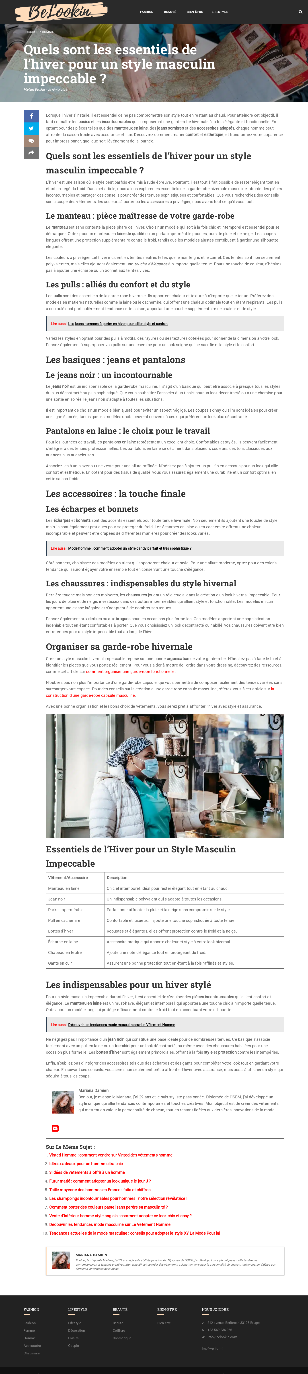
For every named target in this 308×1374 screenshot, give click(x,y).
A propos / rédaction (268, 1366)
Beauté (101, 8)
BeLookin (31, 23)
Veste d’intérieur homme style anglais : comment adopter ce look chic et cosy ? (120, 1207)
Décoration (76, 1322)
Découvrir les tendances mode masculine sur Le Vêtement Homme (109, 1215)
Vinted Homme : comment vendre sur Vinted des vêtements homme (110, 1146)
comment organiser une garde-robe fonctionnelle (130, 663)
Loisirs (73, 1330)
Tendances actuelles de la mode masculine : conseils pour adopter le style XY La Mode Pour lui (134, 1224)
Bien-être (126, 8)
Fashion (78, 8)
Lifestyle (151, 8)
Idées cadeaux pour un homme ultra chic (86, 1155)
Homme (48, 23)
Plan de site (162, 1366)
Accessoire (32, 1337)
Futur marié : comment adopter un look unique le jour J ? (100, 1172)
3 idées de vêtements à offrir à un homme (87, 1163)
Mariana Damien (34, 81)
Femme (29, 1322)
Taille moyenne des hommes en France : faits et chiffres (99, 1181)
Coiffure (119, 1322)
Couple (73, 1337)
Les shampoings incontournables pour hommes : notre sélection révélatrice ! (118, 1189)
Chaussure (32, 1345)
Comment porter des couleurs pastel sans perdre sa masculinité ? (108, 1198)
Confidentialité (185, 1366)
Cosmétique (122, 1330)
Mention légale (210, 1366)
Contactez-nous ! (237, 1366)
